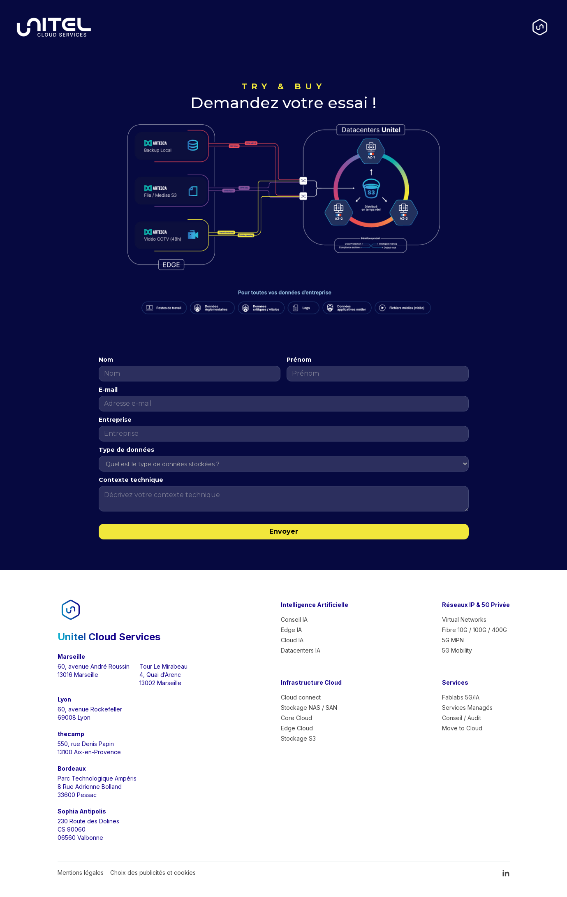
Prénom (299, 359)
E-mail (108, 389)
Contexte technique (131, 479)
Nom (106, 359)
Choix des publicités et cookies (153, 872)
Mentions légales (81, 872)
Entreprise (115, 419)
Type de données (126, 449)
